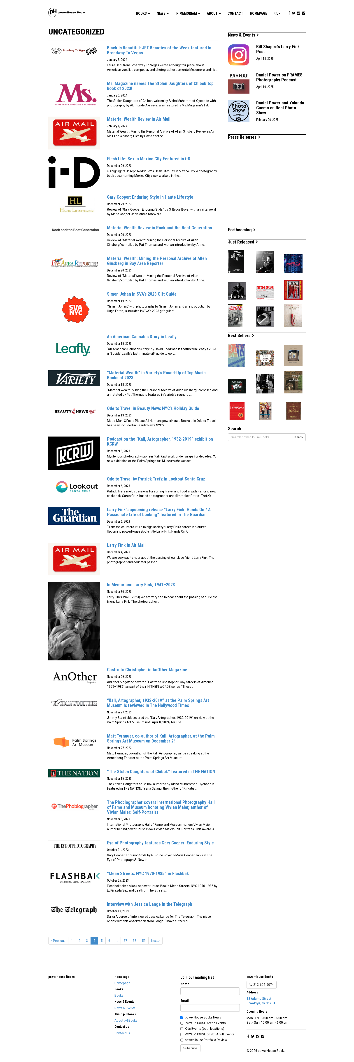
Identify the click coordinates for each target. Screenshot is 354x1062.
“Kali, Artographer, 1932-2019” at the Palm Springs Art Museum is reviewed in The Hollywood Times (158, 703)
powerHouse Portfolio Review (206, 1040)
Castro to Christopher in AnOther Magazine (147, 669)
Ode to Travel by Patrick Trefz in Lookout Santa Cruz (156, 479)
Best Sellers (241, 335)
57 (125, 940)
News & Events (243, 35)
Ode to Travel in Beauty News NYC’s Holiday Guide (153, 408)
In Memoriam (187, 13)
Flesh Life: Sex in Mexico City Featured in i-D (148, 158)
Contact (235, 13)
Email (184, 1000)
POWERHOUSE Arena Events (205, 1023)
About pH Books (125, 1020)
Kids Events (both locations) (204, 1028)
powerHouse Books (61, 977)
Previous (58, 940)
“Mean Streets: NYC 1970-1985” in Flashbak (148, 873)
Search (298, 437)
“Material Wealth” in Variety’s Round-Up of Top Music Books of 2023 (156, 375)
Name (184, 984)
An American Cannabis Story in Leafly (142, 336)
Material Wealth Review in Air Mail (138, 119)
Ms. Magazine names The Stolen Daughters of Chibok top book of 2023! (160, 86)
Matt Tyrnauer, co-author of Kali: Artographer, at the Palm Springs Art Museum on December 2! (161, 738)
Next (155, 940)
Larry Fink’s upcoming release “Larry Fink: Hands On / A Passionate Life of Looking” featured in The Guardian (159, 512)
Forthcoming (242, 229)
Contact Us (122, 1033)
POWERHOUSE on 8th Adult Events (209, 1034)
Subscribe (190, 1048)
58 (134, 940)
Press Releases (244, 137)
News (163, 13)
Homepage (258, 13)
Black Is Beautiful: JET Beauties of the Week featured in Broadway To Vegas (159, 50)
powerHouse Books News (203, 1017)
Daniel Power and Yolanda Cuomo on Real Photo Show (280, 107)
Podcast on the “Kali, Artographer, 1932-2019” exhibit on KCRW (160, 441)
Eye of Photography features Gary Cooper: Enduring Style (160, 843)
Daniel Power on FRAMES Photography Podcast (279, 77)
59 (144, 940)
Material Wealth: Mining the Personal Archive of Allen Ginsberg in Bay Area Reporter (157, 261)
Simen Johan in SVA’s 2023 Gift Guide (142, 294)
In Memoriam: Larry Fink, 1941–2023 (141, 584)
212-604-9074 (261, 984)
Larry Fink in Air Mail (126, 545)
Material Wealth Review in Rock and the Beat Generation (159, 227)
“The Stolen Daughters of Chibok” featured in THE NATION (161, 771)
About (214, 13)
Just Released (243, 242)
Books (143, 13)
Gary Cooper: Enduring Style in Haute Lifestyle (150, 197)
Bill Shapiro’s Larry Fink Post (278, 49)
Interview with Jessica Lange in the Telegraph (149, 904)
